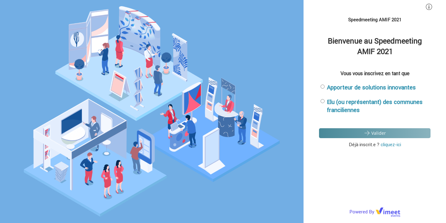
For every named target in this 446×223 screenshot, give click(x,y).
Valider (375, 133)
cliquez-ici (391, 144)
